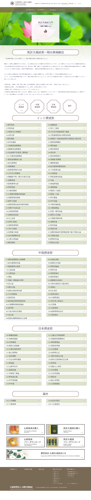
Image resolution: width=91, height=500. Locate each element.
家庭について (56, 489)
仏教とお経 (50, 3)
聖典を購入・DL (72, 3)
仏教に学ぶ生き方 (57, 3)
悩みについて (56, 486)
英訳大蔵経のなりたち (72, 480)
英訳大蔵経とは (65, 3)
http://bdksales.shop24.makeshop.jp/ (67, 91)
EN (80, 3)
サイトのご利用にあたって (73, 492)
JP (78, 3)
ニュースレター (71, 486)
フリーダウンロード (39, 94)
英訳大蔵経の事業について (73, 482)
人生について (56, 480)
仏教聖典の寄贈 (44, 3)
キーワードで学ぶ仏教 (58, 492)
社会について (56, 491)
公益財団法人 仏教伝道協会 (21, 496)
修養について (56, 484)
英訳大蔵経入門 (71, 484)
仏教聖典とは (37, 3)
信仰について (56, 482)
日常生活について (57, 487)
